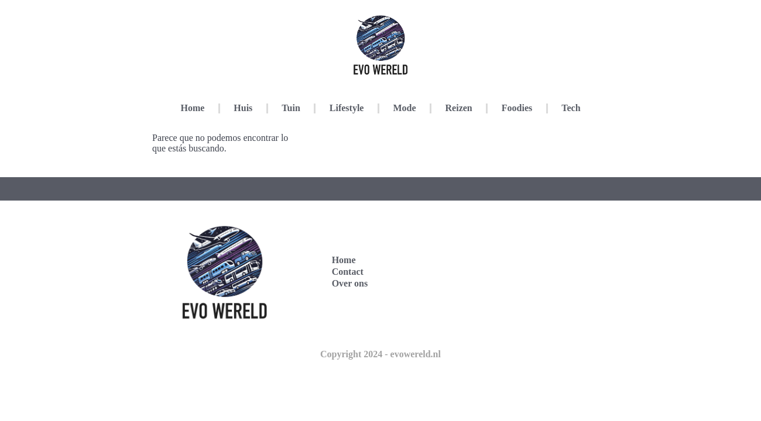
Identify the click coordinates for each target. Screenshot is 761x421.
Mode (404, 108)
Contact (348, 272)
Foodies (517, 108)
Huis (243, 108)
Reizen (458, 108)
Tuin (291, 108)
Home (192, 108)
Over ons (350, 283)
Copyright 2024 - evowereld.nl (380, 354)
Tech (570, 108)
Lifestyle (347, 108)
